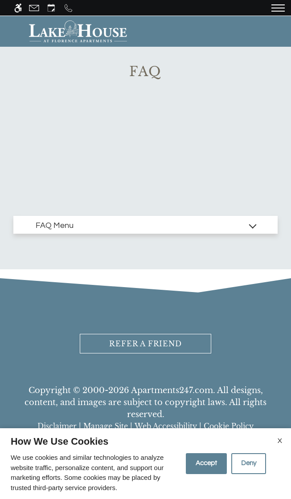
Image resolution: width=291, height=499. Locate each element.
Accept (206, 463)
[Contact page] (34, 8)
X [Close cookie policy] (280, 440)
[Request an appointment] (51, 8)
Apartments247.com (172, 390)
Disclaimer (57, 426)
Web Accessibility (166, 426)
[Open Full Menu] (278, 8)
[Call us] (68, 8)
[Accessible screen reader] (18, 8)
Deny (248, 463)
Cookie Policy (229, 426)
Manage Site (105, 426)
